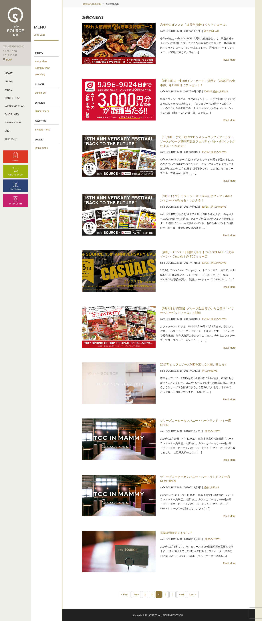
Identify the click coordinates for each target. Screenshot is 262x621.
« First (124, 594)
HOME (9, 73)
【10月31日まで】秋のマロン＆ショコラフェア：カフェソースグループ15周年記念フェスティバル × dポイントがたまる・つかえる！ (197, 141)
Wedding (40, 74)
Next (181, 594)
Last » (192, 594)
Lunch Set (40, 92)
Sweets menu (42, 129)
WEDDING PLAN (15, 106)
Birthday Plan (42, 67)
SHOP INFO (12, 114)
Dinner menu (42, 111)
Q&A (7, 130)
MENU (8, 89)
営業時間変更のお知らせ (176, 532)
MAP (7, 59)
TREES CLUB (13, 122)
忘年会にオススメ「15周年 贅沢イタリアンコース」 (194, 24)
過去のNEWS (211, 31)
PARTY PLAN (13, 98)
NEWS (9, 81)
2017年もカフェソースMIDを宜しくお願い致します (193, 364)
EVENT (208, 91)
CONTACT (11, 139)
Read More (229, 59)
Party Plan (41, 61)
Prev (136, 594)
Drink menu (41, 147)
